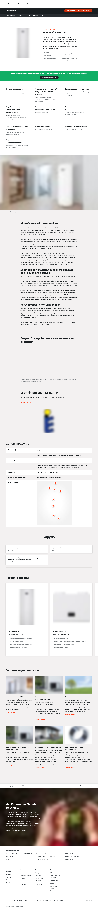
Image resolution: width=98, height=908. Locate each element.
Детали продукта (34, 15)
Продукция (11, 4)
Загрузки (44, 15)
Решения (21, 4)
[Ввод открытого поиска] (91, 4)
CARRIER (22, 906)
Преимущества (22, 15)
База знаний (30, 4)
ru (6, 786)
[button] (86, 786)
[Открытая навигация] (2, 4)
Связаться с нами (59, 4)
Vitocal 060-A (22, 786)
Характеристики (10, 15)
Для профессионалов (44, 4)
